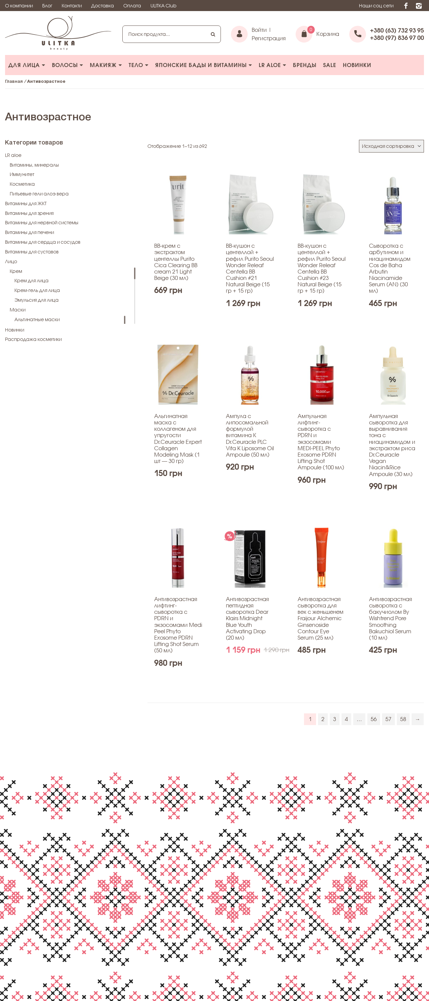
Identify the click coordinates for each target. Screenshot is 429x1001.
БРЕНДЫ (304, 65)
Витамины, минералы (34, 165)
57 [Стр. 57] (388, 719)
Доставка (102, 5)
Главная (14, 81)
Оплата (132, 5)
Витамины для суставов (32, 251)
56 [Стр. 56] (374, 719)
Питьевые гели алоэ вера (39, 193)
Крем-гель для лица (37, 290)
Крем (16, 271)
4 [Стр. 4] (346, 719)
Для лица (26, 65)
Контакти (72, 5)
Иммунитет (22, 174)
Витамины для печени (29, 232)
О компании (19, 5)
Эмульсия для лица (36, 300)
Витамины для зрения (29, 213)
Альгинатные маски (37, 319)
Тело (138, 65)
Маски (17, 309)
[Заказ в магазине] (391, 146)
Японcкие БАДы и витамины (203, 65)
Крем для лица (31, 280)
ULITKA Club (163, 5)
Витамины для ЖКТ (26, 203)
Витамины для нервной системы (41, 222)
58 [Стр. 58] (403, 719)
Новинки (357, 65)
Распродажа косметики (33, 339)
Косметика (22, 184)
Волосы (67, 65)
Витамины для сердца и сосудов (42, 242)
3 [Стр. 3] (334, 719)
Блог (47, 5)
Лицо (11, 261)
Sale (329, 65)
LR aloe (272, 65)
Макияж (106, 65)
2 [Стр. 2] (322, 719)
